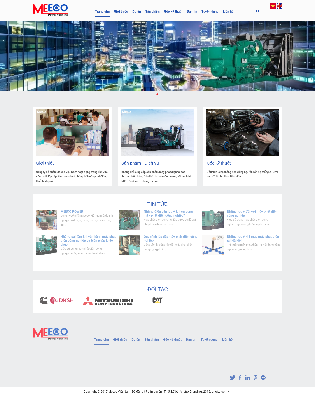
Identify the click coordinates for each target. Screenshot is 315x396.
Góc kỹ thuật (173, 12)
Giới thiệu (121, 12)
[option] (58, 300)
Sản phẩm (152, 12)
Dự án (136, 12)
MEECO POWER (72, 212)
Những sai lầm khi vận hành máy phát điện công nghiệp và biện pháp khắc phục (88, 241)
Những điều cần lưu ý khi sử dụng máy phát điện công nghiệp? (168, 213)
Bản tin (192, 12)
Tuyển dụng (210, 12)
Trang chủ (102, 12)
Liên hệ (228, 12)
